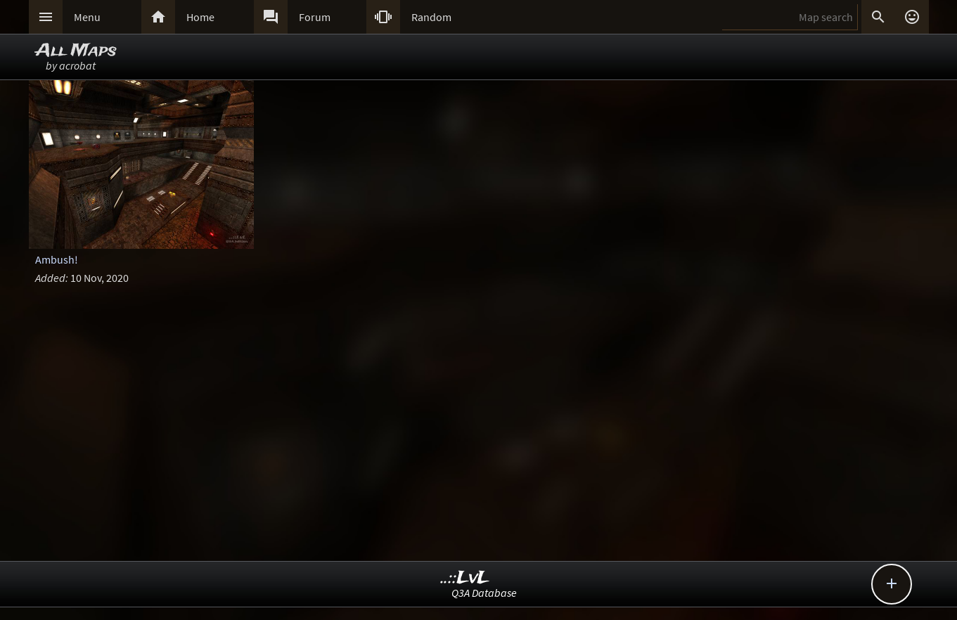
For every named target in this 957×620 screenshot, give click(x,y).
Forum (314, 17)
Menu (87, 17)
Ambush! (56, 259)
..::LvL (465, 578)
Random (431, 17)
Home (200, 17)
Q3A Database (484, 593)
